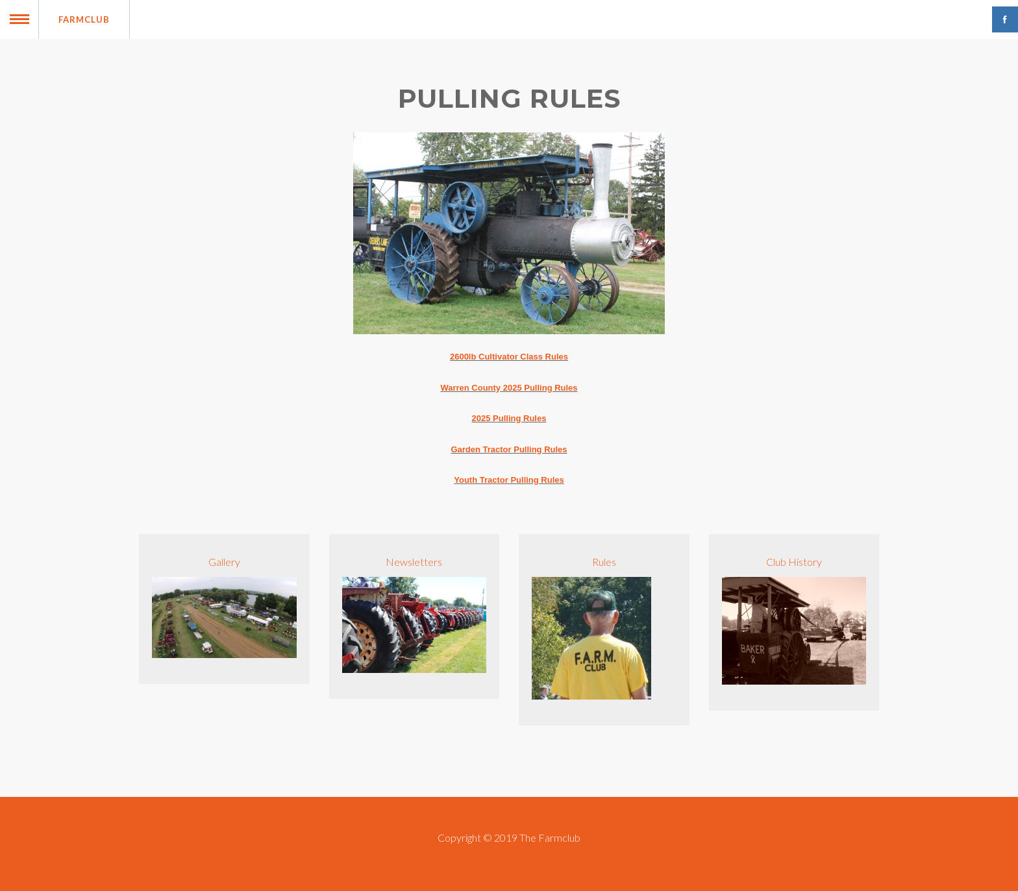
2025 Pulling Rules (509, 418)
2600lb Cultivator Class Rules (509, 356)
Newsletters (414, 561)
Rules (604, 561)
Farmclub (84, 19)
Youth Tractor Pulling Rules (509, 480)
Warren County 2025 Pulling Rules (508, 388)
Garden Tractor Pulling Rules (509, 449)
